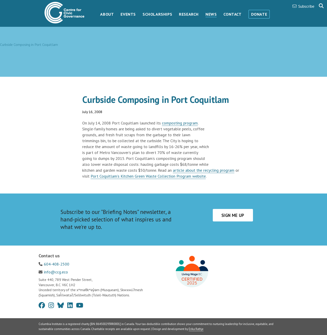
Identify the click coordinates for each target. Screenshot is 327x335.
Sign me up (232, 215)
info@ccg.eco (56, 272)
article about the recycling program (203, 170)
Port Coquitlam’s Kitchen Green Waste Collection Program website (148, 176)
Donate (259, 14)
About (107, 14)
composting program (180, 123)
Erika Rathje (196, 329)
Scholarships (157, 14)
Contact (232, 14)
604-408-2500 (56, 264)
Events (128, 14)
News (211, 14)
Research (189, 14)
